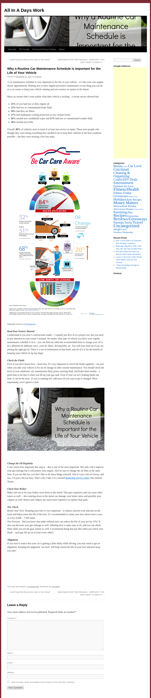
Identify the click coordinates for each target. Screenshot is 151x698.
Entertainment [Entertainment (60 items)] (123, 183)
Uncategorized (33, 587)
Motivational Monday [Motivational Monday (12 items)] (125, 206)
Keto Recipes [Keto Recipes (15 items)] (134, 199)
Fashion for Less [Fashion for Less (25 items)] (124, 186)
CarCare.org (30, 324)
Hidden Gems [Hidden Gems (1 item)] (133, 196)
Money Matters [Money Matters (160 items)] (126, 202)
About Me (12, 49)
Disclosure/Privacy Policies (44, 49)
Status (61, 49)
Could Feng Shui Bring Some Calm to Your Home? (29, 60)
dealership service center (77, 478)
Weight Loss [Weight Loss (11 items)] (120, 229)
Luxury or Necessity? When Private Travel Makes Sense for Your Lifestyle (129, 259)
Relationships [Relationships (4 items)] (133, 216)
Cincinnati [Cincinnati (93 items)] (121, 169)
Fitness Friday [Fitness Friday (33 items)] (123, 193)
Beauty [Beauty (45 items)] (118, 166)
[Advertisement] (132, 112)
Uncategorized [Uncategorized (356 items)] (126, 225)
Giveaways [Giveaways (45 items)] (121, 196)
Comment (11, 618)
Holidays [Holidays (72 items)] (120, 199)
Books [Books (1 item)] (125, 166)
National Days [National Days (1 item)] (138, 209)
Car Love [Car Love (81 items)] (135, 166)
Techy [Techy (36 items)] (128, 222)
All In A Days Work (24, 10)
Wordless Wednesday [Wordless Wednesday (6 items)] (123, 232)
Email (10, 663)
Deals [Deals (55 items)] (133, 179)
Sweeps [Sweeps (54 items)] (119, 222)
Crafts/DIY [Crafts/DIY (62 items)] (121, 179)
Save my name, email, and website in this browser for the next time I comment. (43, 682)
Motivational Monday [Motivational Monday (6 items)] (124, 209)
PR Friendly (24, 49)
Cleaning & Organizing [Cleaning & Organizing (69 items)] (122, 174)
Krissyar (38, 77)
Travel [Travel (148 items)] (138, 222)
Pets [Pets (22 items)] (130, 212)
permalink (56, 587)
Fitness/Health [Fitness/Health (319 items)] (126, 189)
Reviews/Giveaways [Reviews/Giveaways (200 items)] (130, 219)
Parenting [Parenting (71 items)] (120, 212)
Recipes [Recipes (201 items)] (120, 215)
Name (10, 653)
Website (10, 672)
